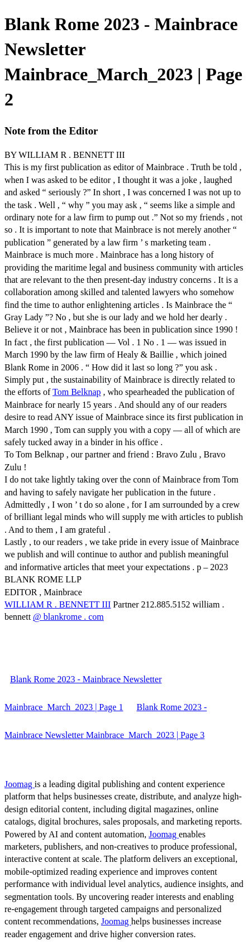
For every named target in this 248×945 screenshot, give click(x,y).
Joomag (19, 784)
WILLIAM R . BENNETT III (57, 604)
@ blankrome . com (68, 616)
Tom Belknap (77, 392)
